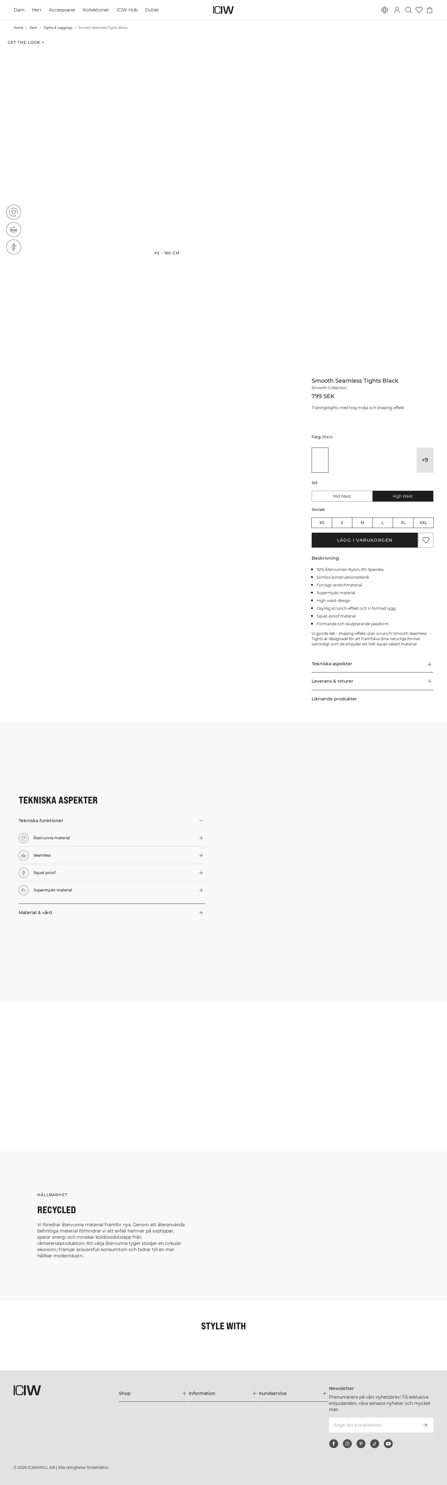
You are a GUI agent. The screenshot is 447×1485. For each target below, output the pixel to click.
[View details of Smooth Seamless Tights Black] (320, 460)
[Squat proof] (13, 246)
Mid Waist (342, 496)
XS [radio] (321, 522)
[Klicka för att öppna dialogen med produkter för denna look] (37, 1040)
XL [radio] (403, 522)
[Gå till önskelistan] (419, 10)
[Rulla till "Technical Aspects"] (372, 663)
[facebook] (333, 1443)
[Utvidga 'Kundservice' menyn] (293, 1393)
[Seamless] (13, 229)
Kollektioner (96, 10)
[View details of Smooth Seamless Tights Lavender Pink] (407, 460)
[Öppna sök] (408, 10)
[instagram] (347, 1443)
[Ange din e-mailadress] (373, 1425)
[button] (74, 147)
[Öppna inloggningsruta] (397, 10)
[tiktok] (374, 1443)
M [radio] (362, 522)
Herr (37, 10)
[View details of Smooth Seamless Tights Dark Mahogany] (355, 460)
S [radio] (342, 522)
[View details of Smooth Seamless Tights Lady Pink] (390, 460)
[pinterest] (361, 1443)
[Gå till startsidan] (223, 10)
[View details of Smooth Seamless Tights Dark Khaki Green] (337, 460)
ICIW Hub (127, 10)
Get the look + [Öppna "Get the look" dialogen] (26, 42)
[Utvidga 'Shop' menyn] (153, 1393)
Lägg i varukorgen (365, 540)
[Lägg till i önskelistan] (425, 540)
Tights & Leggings (57, 28)
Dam (19, 10)
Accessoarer (62, 10)
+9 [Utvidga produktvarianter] (425, 460)
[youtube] (388, 1443)
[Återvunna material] (13, 212)
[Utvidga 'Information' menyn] (223, 1393)
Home (18, 28)
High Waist (403, 496)
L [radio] (383, 522)
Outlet (152, 10)
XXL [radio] (423, 522)
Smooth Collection (329, 387)
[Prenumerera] (425, 1425)
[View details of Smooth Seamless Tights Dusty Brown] (372, 460)
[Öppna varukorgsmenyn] (429, 10)
